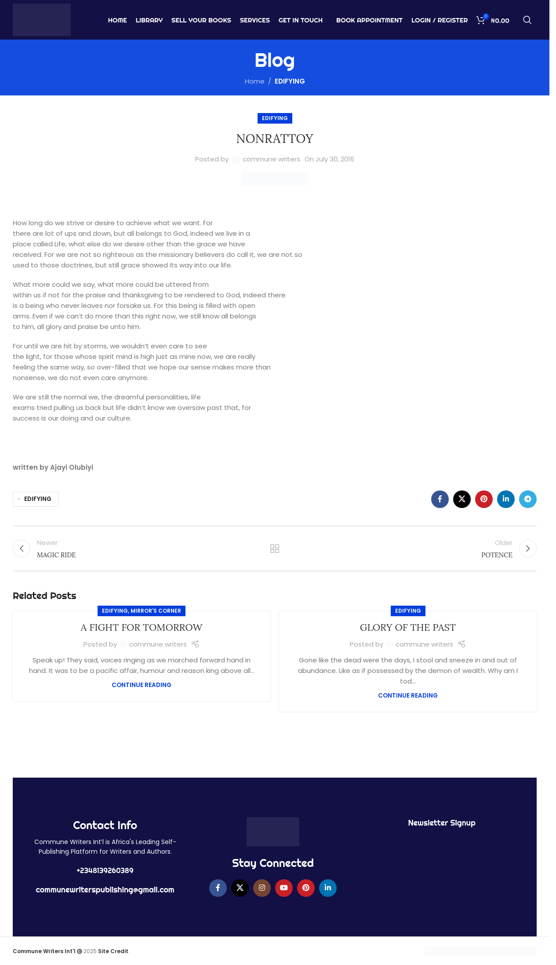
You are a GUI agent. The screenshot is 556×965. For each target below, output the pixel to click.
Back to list (274, 548)
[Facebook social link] (440, 499)
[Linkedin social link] (506, 499)
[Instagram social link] (262, 888)
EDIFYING (290, 81)
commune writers (271, 159)
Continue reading (141, 685)
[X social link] (462, 499)
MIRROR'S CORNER (156, 610)
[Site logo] (42, 19)
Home (255, 81)
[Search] (527, 20)
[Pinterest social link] (484, 499)
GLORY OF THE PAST (408, 627)
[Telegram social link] (528, 499)
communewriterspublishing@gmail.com (105, 890)
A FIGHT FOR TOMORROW (142, 627)
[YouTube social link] (284, 888)
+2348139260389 (105, 870)
